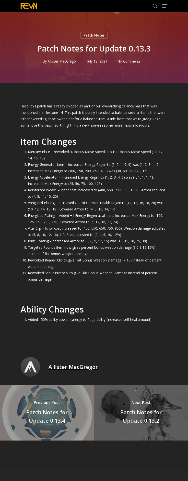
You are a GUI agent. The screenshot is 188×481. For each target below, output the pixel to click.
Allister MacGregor (62, 61)
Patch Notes (94, 35)
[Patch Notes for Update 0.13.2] (141, 413)
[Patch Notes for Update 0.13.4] (47, 413)
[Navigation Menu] (164, 5)
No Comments (129, 61)
